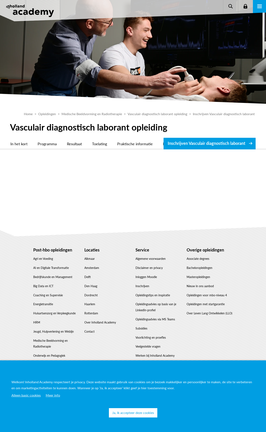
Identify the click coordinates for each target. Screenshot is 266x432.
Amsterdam (91, 268)
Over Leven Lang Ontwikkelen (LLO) (209, 313)
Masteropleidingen (198, 277)
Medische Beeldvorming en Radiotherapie (50, 343)
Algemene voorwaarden (150, 258)
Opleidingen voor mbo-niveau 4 (207, 295)
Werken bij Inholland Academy (155, 355)
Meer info (53, 395)
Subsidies (141, 328)
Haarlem (89, 304)
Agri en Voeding (43, 258)
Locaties (92, 249)
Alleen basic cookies (26, 395)
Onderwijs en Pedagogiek (49, 355)
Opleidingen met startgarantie (206, 304)
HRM (36, 322)
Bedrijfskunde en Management (52, 277)
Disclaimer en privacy (149, 268)
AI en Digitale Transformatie (51, 268)
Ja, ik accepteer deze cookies (133, 413)
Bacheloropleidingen (199, 268)
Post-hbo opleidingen (52, 249)
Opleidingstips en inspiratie (152, 295)
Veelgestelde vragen (147, 346)
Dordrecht (91, 295)
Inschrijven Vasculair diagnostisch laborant (206, 143)
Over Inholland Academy (100, 322)
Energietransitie (43, 304)
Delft (87, 277)
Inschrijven (142, 286)
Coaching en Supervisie (48, 295)
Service (142, 249)
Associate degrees (198, 258)
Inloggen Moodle (146, 277)
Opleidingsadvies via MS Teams (155, 319)
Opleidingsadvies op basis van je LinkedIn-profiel (155, 307)
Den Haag (90, 286)
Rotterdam (91, 313)
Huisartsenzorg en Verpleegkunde (54, 313)
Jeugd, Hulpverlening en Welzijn (53, 331)
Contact (89, 331)
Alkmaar (89, 258)
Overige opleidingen (205, 249)
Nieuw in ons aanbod (200, 286)
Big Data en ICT (43, 286)
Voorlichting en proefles (150, 337)
